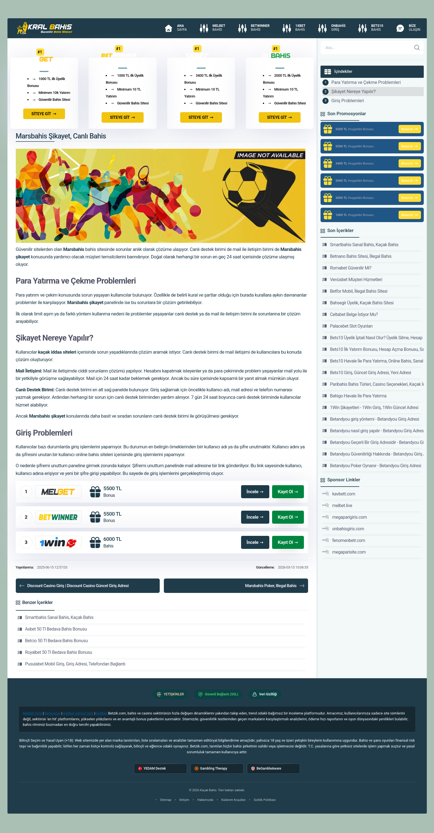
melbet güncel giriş (78, 713)
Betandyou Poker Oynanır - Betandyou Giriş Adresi (371, 465)
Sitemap (165, 800)
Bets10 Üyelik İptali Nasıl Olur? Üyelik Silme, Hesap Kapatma (372, 337)
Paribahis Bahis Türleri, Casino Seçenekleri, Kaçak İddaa (372, 384)
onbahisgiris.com (343, 529)
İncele (255, 491)
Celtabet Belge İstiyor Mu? (350, 314)
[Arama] (366, 47)
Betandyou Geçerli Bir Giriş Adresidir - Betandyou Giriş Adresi (372, 442)
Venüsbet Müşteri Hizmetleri (352, 279)
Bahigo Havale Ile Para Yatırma (354, 396)
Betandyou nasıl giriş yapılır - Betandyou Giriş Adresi (372, 430)
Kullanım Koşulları (233, 800)
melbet (101, 713)
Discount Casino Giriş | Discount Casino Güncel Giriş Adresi (74, 585)
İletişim (184, 800)
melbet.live (337, 505)
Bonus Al (409, 129)
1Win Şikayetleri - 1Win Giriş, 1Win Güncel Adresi (370, 407)
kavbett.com (338, 494)
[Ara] (417, 48)
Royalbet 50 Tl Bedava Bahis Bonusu (54, 652)
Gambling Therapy (211, 769)
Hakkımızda (205, 800)
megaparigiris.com (344, 517)
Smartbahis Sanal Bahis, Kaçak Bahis (55, 617)
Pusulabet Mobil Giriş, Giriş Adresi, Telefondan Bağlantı (71, 664)
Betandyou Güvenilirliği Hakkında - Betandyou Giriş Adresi (372, 454)
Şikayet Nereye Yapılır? (353, 91)
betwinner (53, 713)
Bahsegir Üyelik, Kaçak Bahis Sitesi (358, 303)
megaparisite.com (344, 552)
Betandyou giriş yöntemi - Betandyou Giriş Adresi (370, 419)
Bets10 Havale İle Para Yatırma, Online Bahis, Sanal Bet (372, 361)
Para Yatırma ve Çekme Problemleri (366, 82)
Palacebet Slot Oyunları (347, 326)
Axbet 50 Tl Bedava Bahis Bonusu (52, 629)
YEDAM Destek (152, 769)
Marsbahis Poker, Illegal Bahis (275, 585)
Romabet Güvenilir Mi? (346, 268)
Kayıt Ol (288, 491)
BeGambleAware (266, 769)
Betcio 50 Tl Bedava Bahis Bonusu (52, 641)
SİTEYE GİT (44, 114)
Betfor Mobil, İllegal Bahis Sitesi (354, 291)
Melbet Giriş (32, 713)
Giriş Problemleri (347, 100)
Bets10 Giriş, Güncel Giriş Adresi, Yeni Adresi (366, 372)
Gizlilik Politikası (265, 800)
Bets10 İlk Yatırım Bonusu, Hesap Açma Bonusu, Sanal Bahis (372, 349)
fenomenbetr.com (343, 540)
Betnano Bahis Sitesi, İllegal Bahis (356, 256)
